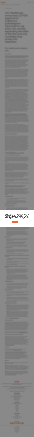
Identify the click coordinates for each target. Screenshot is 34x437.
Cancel (21, 221)
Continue (14, 221)
